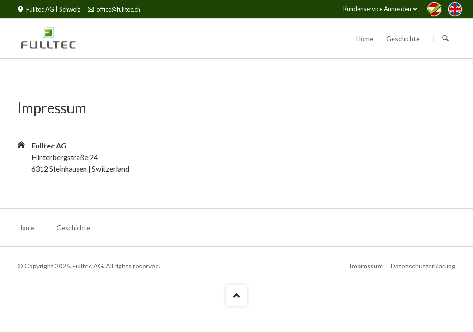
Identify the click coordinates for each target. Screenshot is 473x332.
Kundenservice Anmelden (377, 8)
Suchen (445, 39)
